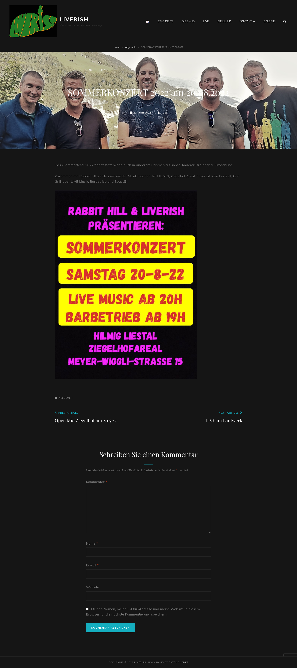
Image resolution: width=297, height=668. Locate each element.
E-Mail (92, 565)
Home (117, 47)
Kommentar (96, 482)
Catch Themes (178, 662)
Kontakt (245, 21)
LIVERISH (74, 19)
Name (92, 543)
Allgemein (130, 47)
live (206, 21)
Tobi (164, 112)
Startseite (165, 21)
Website (92, 587)
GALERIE (269, 21)
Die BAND (188, 21)
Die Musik (224, 21)
